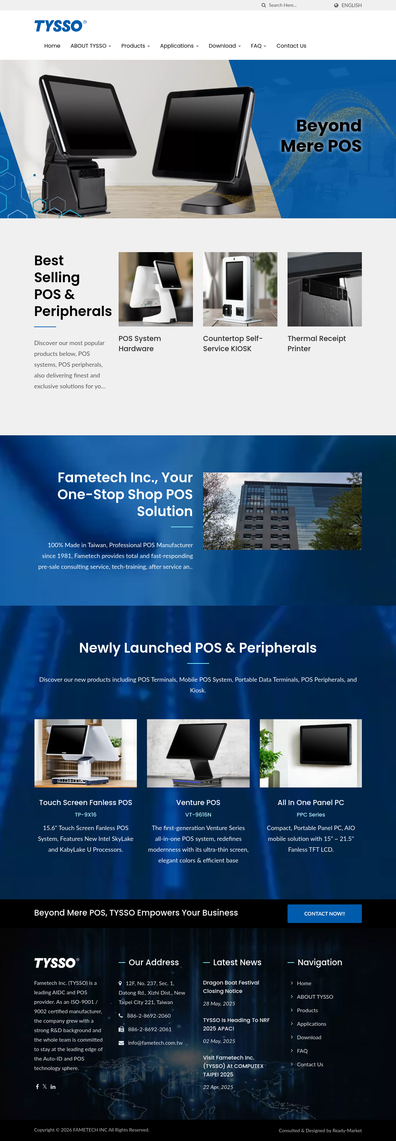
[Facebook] (37, 1087)
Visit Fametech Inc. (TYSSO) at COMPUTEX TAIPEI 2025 (233, 1066)
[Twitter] (44, 1087)
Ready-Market (347, 1130)
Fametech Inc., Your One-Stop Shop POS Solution (125, 494)
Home (52, 46)
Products (135, 46)
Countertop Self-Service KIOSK (233, 344)
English (352, 5)
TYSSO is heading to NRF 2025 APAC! (236, 1024)
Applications (179, 46)
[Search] (299, 5)
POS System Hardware (140, 344)
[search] (264, 5)
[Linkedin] (53, 1087)
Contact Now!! (324, 914)
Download (225, 46)
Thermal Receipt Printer (317, 344)
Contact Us (291, 46)
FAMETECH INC (90, 1130)
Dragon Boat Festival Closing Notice (231, 987)
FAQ (259, 46)
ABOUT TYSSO (91, 46)
